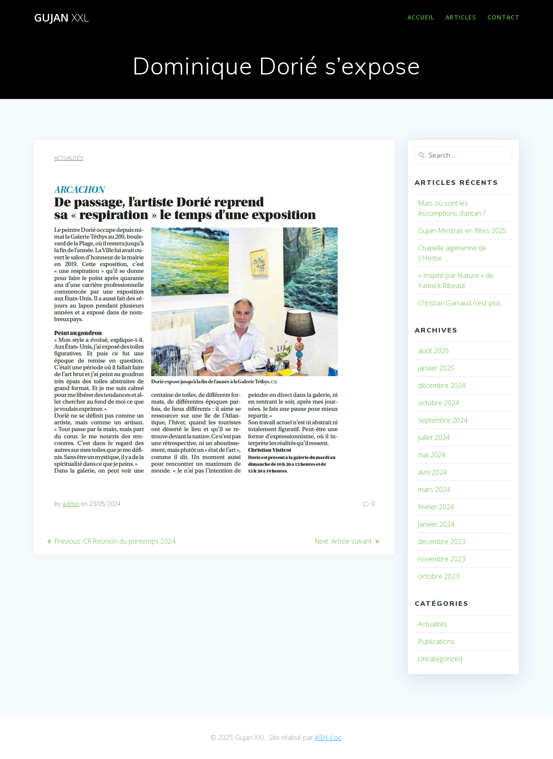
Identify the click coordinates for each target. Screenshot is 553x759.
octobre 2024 (438, 402)
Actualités (68, 158)
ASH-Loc (328, 737)
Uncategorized (440, 658)
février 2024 (436, 507)
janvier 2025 (436, 368)
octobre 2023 (438, 576)
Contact (503, 17)
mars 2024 (434, 489)
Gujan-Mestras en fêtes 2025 (462, 230)
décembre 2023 (441, 541)
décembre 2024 (441, 385)
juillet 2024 (434, 437)
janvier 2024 (436, 524)
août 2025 (433, 350)
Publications (436, 641)
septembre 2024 (443, 420)
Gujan (61, 17)
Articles (461, 17)
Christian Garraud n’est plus (459, 303)
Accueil (420, 17)
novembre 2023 (441, 559)
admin (71, 504)
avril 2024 (432, 472)
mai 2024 (432, 454)
